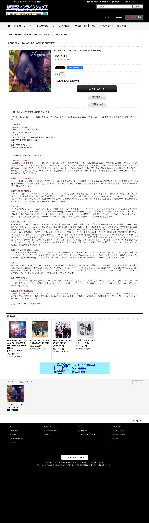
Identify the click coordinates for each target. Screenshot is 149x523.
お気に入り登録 (97, 104)
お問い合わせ (97, 97)
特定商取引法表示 (119, 430)
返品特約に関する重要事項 (68, 81)
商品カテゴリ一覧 (50, 427)
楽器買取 (116, 438)
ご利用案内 (116, 427)
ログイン (108, 17)
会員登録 (119, 17)
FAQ (79, 427)
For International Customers (87, 434)
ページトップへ (137, 421)
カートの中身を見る (16, 438)
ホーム (12, 427)
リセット (139, 382)
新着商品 (47, 434)
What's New (14, 430)
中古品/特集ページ (50, 430)
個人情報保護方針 (119, 434)
